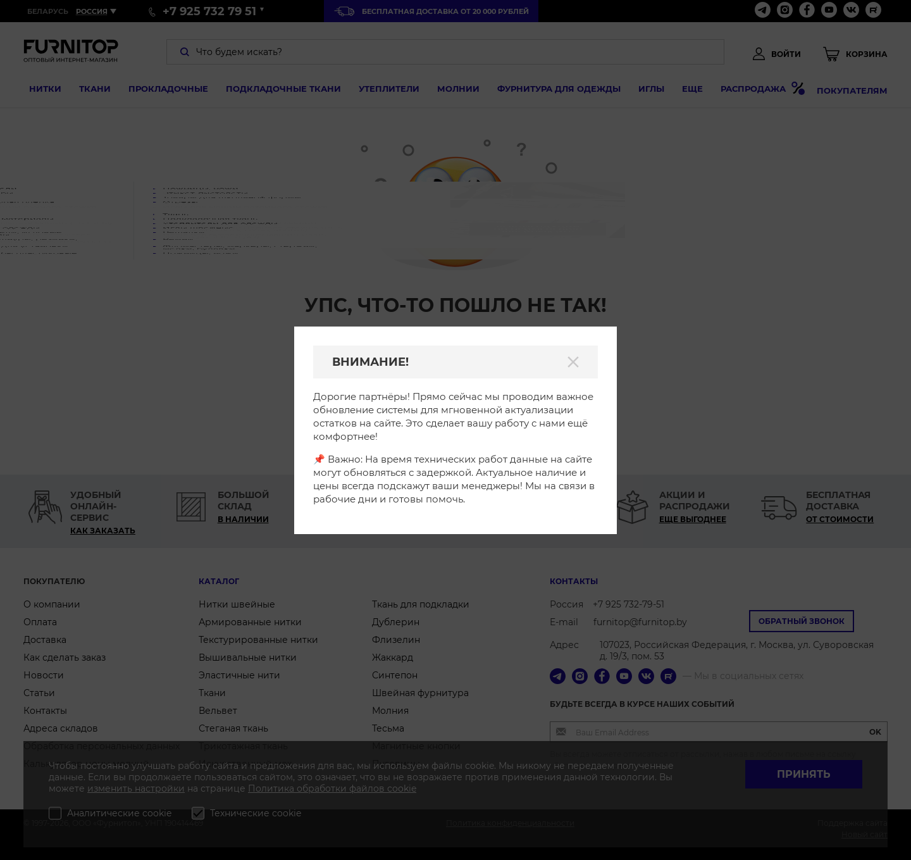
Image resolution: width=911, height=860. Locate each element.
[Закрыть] (573, 362)
